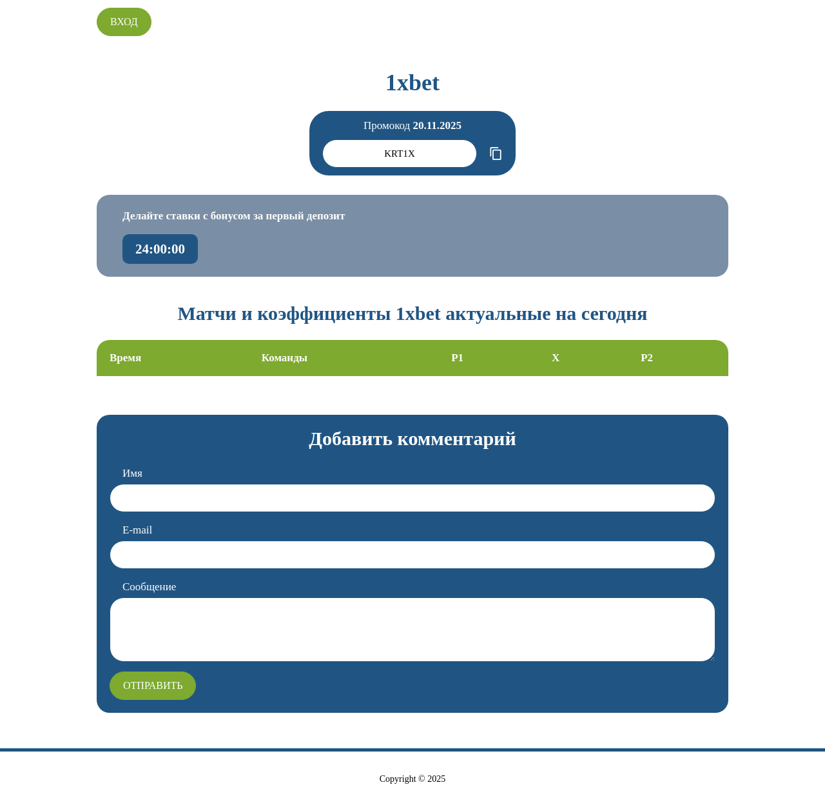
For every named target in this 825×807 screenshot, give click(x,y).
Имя (132, 473)
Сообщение (149, 587)
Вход (124, 21)
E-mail (137, 530)
